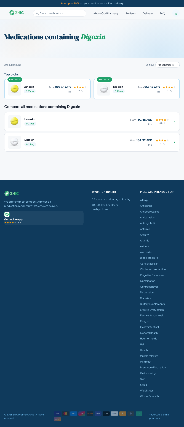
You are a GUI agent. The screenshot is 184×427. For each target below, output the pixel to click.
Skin (142, 378)
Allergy (144, 200)
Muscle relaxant (149, 355)
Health (144, 350)
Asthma (144, 246)
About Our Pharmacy (105, 13)
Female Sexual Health (152, 315)
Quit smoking (148, 373)
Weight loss (146, 390)
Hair (142, 344)
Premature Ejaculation (153, 367)
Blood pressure (149, 257)
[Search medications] (59, 13)
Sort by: (149, 64)
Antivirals (145, 228)
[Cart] (176, 13)
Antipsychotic (148, 223)
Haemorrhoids (148, 338)
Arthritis (144, 240)
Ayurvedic (146, 252)
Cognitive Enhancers (152, 275)
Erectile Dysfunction (152, 309)
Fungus (144, 321)
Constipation (147, 280)
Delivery (148, 13)
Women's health (149, 396)
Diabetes (145, 298)
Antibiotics (146, 205)
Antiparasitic (147, 217)
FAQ (162, 13)
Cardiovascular (149, 263)
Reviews (131, 13)
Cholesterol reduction (153, 269)
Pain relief (145, 361)
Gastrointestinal (149, 326)
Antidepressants (149, 211)
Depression (147, 292)
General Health (149, 332)
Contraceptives (149, 286)
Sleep (143, 384)
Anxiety (144, 234)
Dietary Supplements (152, 303)
